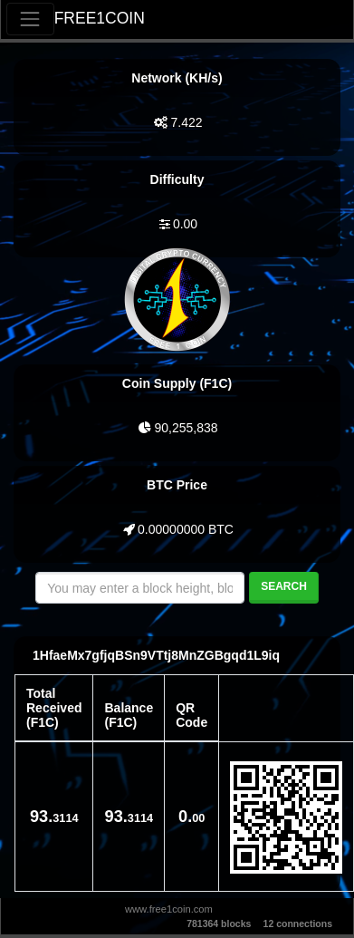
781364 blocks (219, 923)
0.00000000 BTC (186, 529)
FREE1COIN (99, 18)
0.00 (185, 224)
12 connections (297, 923)
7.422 (186, 122)
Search (284, 586)
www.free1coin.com (169, 909)
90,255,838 (185, 428)
